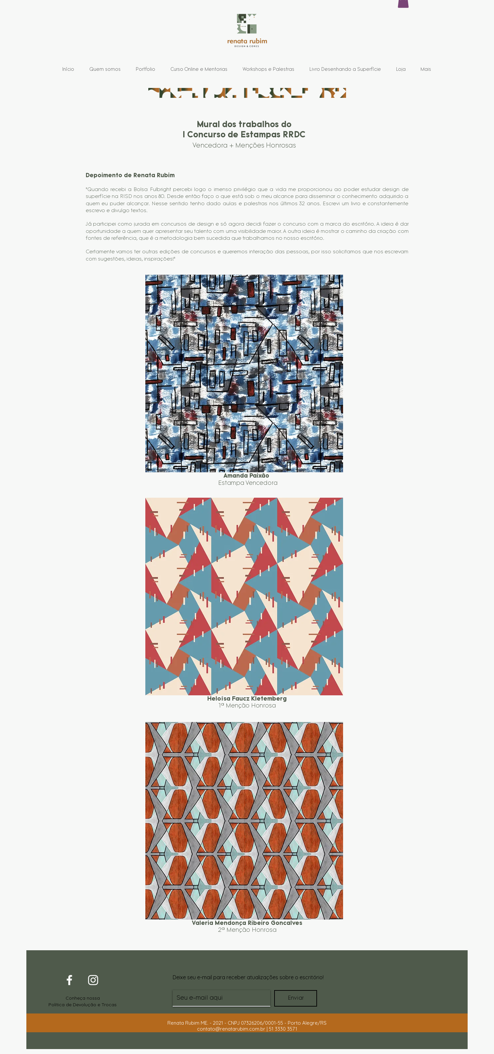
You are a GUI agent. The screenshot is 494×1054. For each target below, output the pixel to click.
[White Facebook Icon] (69, 980)
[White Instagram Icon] (93, 980)
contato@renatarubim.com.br (231, 1029)
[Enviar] (295, 998)
